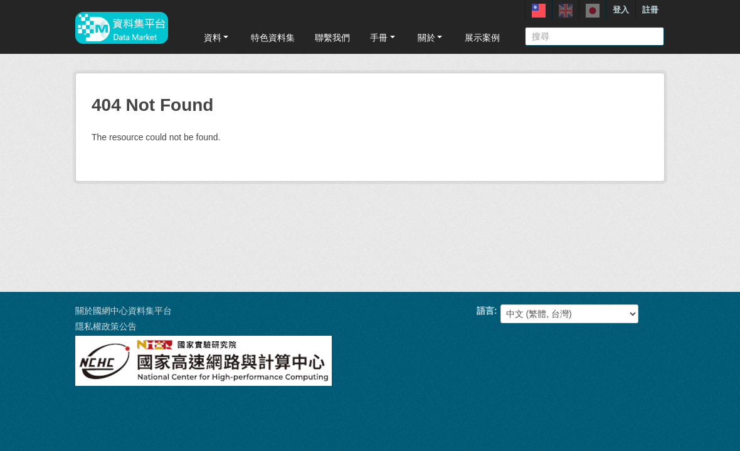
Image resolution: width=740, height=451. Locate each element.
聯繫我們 (332, 38)
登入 (621, 9)
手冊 (383, 38)
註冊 (650, 9)
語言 (485, 311)
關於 (431, 38)
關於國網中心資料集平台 (123, 311)
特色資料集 (273, 38)
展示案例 (482, 38)
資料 (217, 38)
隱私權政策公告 (106, 326)
